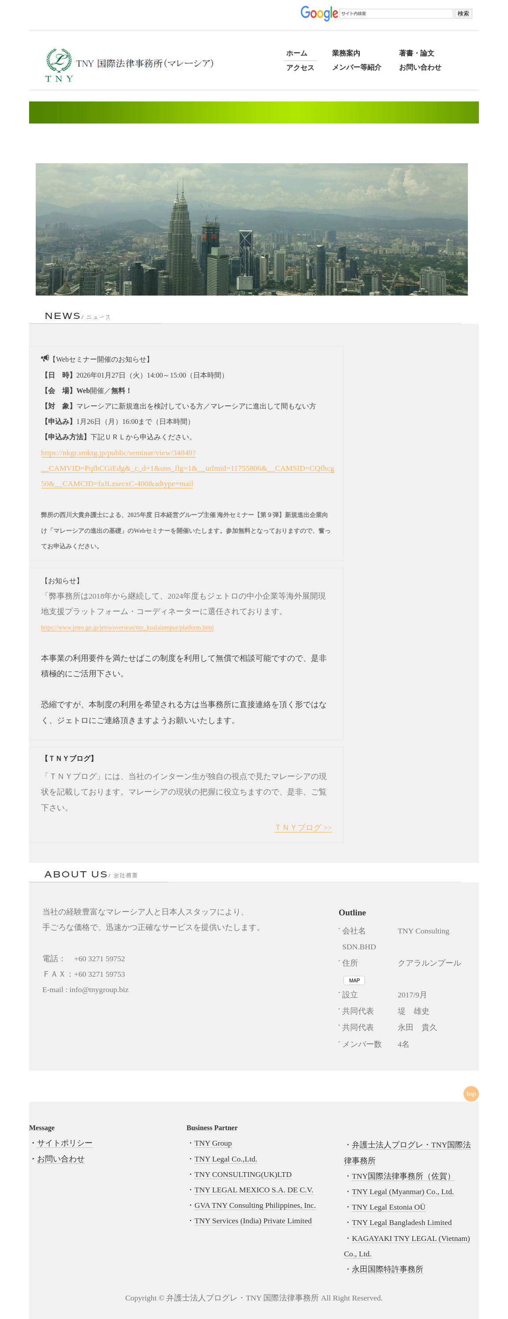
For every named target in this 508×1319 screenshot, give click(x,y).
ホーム (296, 53)
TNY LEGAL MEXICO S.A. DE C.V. (254, 1189)
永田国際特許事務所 (387, 1269)
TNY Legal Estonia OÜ (389, 1207)
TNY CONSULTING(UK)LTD (242, 1174)
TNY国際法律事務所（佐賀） (403, 1176)
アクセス (300, 67)
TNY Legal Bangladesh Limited (402, 1222)
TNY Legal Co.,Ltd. (226, 1158)
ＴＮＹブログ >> (303, 827)
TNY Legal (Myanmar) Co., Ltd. (403, 1191)
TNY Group (213, 1143)
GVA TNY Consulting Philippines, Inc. (255, 1205)
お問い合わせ (420, 67)
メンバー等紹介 (356, 67)
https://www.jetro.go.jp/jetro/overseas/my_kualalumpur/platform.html (127, 627)
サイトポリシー (65, 1143)
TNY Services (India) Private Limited (253, 1220)
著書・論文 (416, 53)
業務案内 (346, 53)
